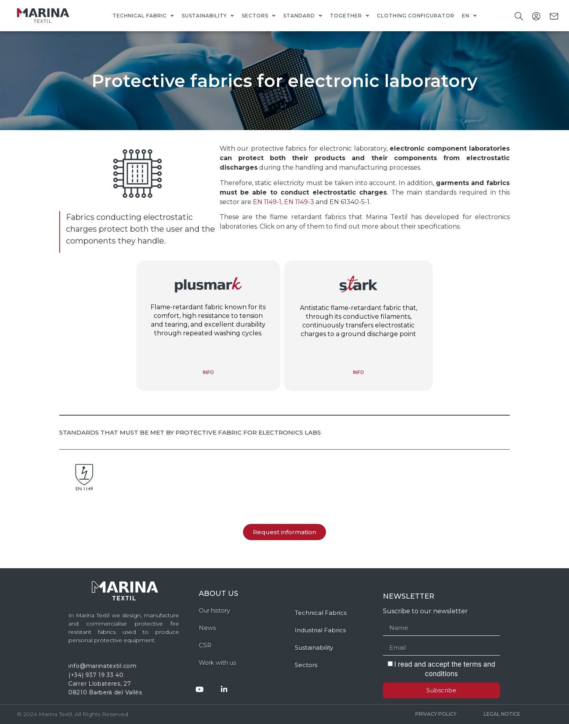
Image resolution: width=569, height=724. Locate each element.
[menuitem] (469, 16)
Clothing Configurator (415, 16)
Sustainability (208, 16)
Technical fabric (143, 16)
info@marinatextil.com (102, 665)
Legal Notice (502, 714)
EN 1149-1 (267, 202)
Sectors (259, 16)
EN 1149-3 (299, 202)
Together (349, 16)
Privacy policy (435, 714)
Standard (302, 16)
